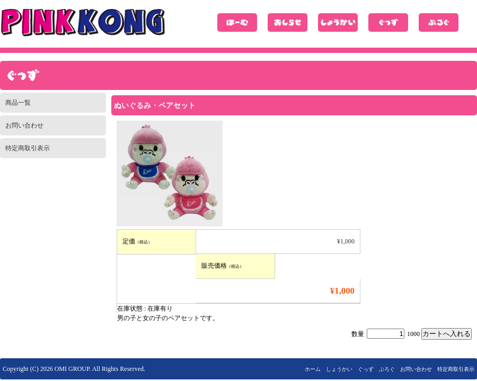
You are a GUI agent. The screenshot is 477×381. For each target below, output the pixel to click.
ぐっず (388, 22)
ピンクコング (83, 22)
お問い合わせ (24, 125)
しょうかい (338, 22)
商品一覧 (18, 102)
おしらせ (287, 22)
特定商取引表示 (27, 148)
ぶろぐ (438, 22)
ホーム (237, 22)
